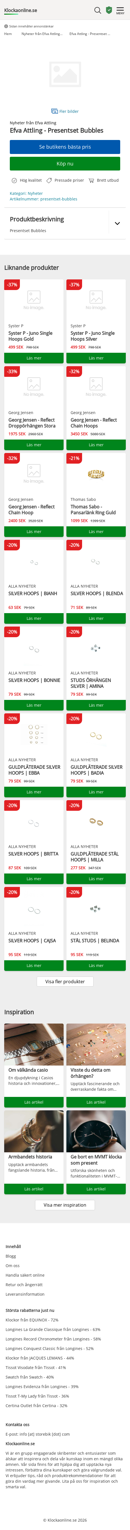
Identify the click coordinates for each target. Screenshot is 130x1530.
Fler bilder (65, 111)
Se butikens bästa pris (65, 146)
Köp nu (65, 163)
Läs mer (34, 358)
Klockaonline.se (20, 10)
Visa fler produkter (65, 981)
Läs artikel (33, 1102)
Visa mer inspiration (65, 1205)
